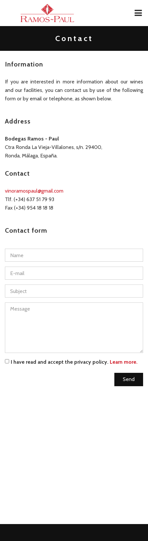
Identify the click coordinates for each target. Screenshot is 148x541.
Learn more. (124, 362)
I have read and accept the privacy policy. (71, 362)
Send (129, 379)
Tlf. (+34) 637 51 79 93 (29, 199)
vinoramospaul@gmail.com (34, 191)
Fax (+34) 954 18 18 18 (29, 208)
